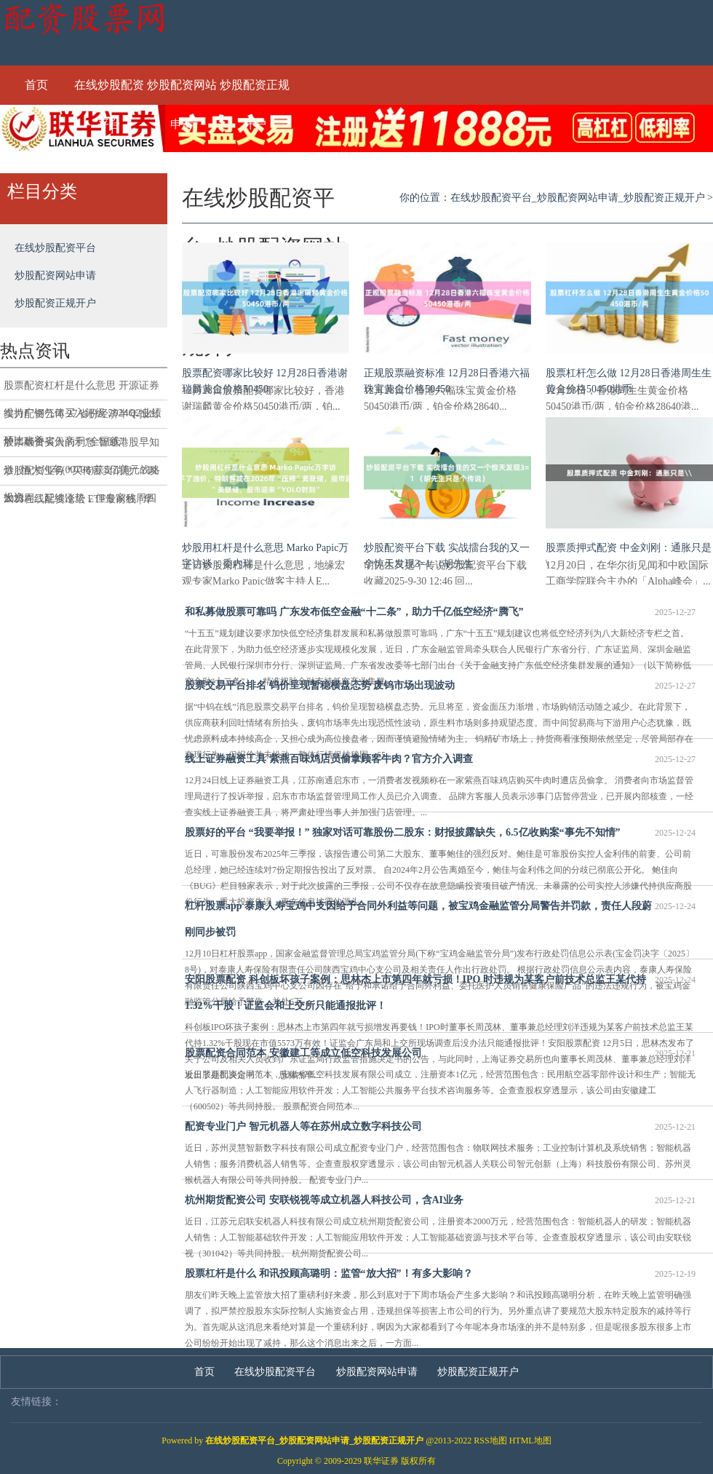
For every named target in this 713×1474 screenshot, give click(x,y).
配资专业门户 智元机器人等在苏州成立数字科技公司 (440, 1127)
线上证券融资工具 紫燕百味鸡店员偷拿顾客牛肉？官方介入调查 (440, 759)
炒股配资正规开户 (255, 92)
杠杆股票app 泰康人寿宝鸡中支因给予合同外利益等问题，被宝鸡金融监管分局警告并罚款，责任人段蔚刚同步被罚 (440, 915)
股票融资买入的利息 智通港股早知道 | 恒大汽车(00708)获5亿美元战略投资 (82, 447)
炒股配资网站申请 (182, 92)
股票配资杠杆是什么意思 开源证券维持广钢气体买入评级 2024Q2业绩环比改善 (83, 390)
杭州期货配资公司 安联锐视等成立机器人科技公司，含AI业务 (440, 1200)
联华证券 (381, 1461)
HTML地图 (530, 1440)
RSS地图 (490, 1440)
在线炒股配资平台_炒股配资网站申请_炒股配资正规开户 (577, 197)
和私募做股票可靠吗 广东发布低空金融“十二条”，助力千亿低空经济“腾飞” (440, 612)
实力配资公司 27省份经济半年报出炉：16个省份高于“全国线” (81, 418)
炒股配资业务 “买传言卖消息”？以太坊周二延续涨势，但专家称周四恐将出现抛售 (81, 475)
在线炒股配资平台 (109, 92)
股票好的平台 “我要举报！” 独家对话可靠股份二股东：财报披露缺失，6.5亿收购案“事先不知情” (440, 833)
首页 (36, 85)
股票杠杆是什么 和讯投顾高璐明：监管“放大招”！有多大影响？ (440, 1274)
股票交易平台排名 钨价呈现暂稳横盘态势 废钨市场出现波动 (440, 686)
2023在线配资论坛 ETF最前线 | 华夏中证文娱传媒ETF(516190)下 (79, 503)
